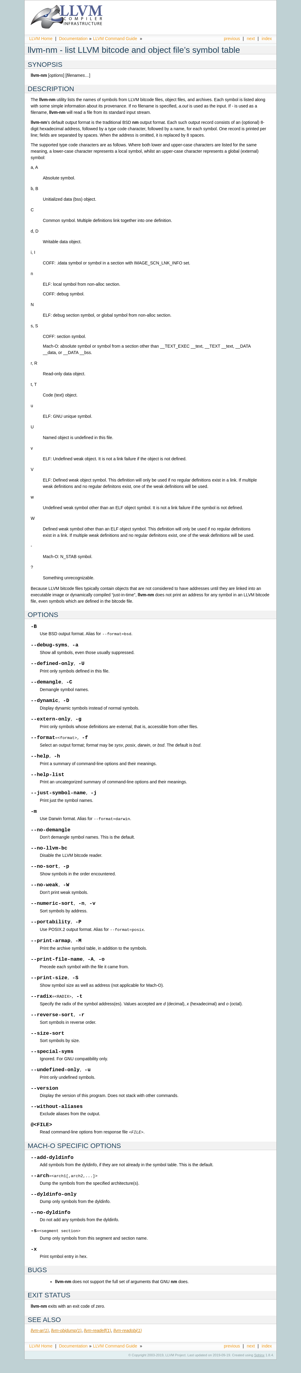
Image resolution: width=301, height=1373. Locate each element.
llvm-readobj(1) (127, 1343)
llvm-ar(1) (40, 1343)
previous (232, 38)
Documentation (73, 38)
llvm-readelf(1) (97, 1343)
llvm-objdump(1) (66, 1343)
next (251, 38)
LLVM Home (41, 38)
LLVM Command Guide (115, 38)
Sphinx (259, 1368)
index (267, 38)
